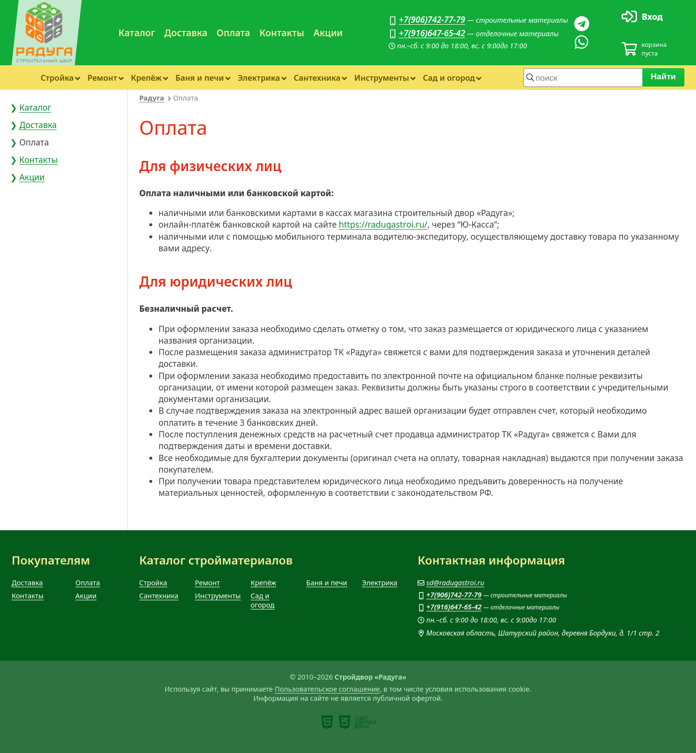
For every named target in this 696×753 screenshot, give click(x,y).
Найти (663, 76)
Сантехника (317, 77)
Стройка (57, 77)
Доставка (185, 33)
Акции (328, 33)
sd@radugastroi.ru (455, 582)
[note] (327, 722)
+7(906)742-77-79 (432, 19)
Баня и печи (199, 77)
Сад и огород (449, 77)
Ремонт (102, 77)
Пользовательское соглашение (327, 689)
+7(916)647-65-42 (432, 33)
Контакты (282, 33)
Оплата (233, 33)
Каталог (136, 33)
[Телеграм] (581, 23)
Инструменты (381, 77)
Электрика (259, 77)
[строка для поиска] (582, 77)
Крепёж (146, 77)
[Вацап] (581, 42)
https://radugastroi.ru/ (383, 224)
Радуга (151, 97)
